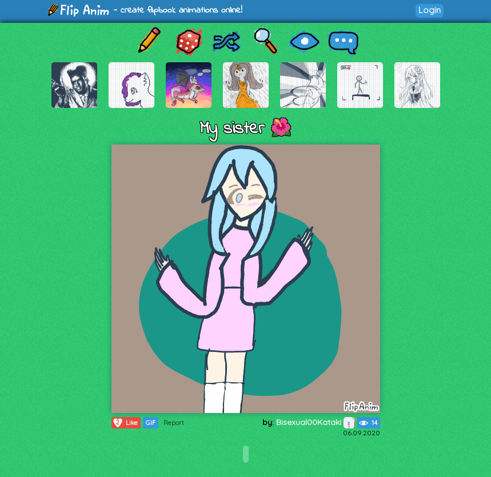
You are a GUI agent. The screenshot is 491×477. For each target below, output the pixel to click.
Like (125, 422)
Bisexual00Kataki (315, 422)
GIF (150, 423)
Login (429, 10)
